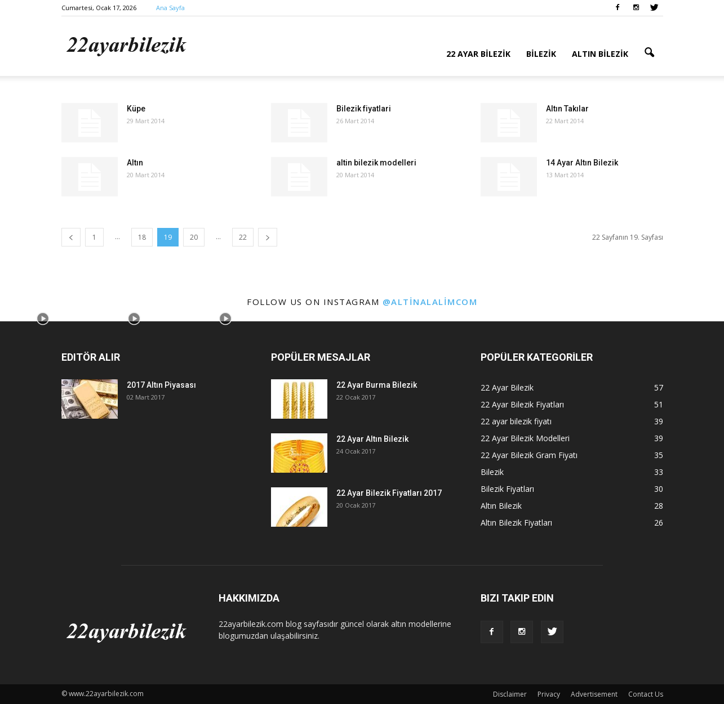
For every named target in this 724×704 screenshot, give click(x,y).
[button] (649, 52)
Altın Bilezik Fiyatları (516, 522)
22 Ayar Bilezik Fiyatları (522, 404)
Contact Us (645, 694)
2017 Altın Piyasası (161, 384)
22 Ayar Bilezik (478, 53)
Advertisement (594, 694)
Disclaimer (510, 694)
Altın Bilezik (600, 53)
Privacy (549, 694)
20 (194, 237)
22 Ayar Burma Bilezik (376, 384)
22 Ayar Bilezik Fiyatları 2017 (389, 492)
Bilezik (541, 53)
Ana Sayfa (170, 7)
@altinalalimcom (430, 301)
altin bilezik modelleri (376, 162)
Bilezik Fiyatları (507, 488)
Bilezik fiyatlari (363, 108)
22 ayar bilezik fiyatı (516, 421)
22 (243, 237)
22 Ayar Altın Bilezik (372, 438)
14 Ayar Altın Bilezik (582, 162)
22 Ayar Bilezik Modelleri (525, 438)
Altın (135, 162)
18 (142, 237)
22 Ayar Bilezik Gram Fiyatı (529, 455)
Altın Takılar (567, 108)
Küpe (136, 108)
